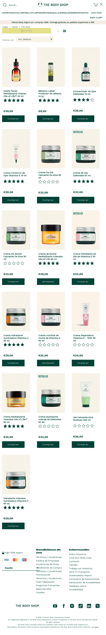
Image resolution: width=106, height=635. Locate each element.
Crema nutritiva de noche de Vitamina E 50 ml (49, 338)
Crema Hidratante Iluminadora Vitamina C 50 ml (16, 338)
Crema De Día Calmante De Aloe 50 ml (49, 175)
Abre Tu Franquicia (79, 572)
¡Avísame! (48, 281)
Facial (15, 13)
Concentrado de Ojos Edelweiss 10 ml (84, 92)
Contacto (74, 561)
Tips (86, 13)
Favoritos (7, 13)
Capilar (33, 13)
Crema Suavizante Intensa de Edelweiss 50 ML (49, 419)
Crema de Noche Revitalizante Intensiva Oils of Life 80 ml (50, 256)
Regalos (65, 13)
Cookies (40, 592)
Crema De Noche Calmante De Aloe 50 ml (14, 256)
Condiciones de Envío (47, 564)
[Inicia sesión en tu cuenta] (101, 5)
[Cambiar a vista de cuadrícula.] (64, 31)
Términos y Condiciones (49, 557)
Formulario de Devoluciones (84, 579)
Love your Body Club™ (96, 15)
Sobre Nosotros (77, 554)
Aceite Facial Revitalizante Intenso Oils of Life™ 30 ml (14, 94)
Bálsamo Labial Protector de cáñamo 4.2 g (49, 94)
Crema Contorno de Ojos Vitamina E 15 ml (14, 174)
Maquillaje (55, 13)
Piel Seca (25, 27)
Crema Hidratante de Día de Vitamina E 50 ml (84, 256)
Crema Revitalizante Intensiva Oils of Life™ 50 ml (15, 419)
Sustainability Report (80, 575)
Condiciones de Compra (49, 567)
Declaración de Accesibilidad (84, 582)
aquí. (97, 627)
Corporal (24, 13)
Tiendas (73, 565)
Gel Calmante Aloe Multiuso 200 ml (83, 418)
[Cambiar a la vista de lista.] (58, 31)
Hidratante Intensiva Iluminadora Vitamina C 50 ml (16, 501)
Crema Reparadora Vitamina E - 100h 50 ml (84, 338)
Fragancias (43, 13)
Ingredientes (77, 13)
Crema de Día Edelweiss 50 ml (82, 174)
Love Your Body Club (80, 558)
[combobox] (17, 5)
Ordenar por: (8, 40)
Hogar (5, 27)
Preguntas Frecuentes (48, 585)
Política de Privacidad (47, 560)
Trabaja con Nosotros (80, 568)
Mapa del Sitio (43, 589)
